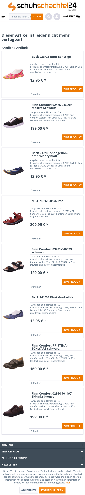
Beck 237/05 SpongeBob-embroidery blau (50, 154)
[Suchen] (37, 17)
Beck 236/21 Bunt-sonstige (51, 57)
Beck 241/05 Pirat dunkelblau (53, 297)
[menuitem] (3, 16)
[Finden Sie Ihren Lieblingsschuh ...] (26, 17)
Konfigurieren (52, 490)
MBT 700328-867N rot (47, 201)
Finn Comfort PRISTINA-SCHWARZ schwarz (49, 347)
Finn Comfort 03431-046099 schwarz (52, 251)
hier (68, 482)
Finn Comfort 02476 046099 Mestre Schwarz (52, 106)
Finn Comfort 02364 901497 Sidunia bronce (52, 395)
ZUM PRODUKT (72, 89)
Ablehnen (28, 490)
